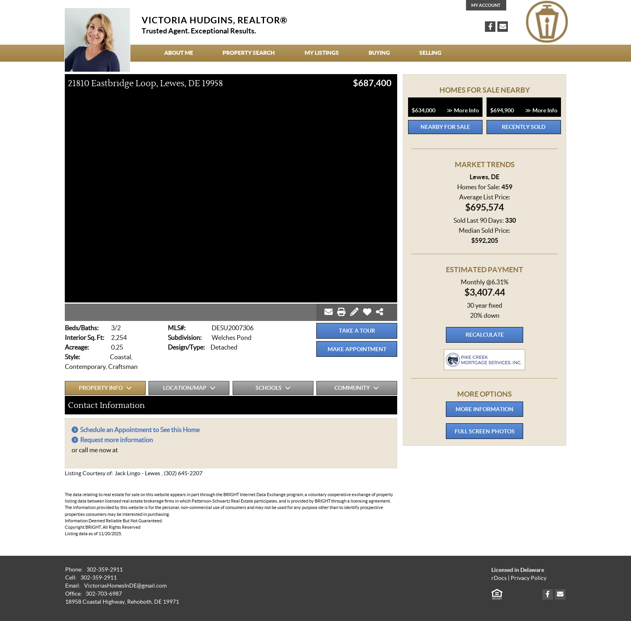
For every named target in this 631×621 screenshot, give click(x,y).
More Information (484, 409)
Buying (379, 53)
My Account (486, 5)
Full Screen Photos (485, 431)
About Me (178, 53)
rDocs (499, 578)
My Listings (322, 53)
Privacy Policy (528, 578)
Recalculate (485, 334)
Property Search (249, 53)
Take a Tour (357, 330)
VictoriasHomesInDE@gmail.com (125, 586)
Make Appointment (357, 349)
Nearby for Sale (445, 127)
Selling (430, 53)
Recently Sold (523, 127)
